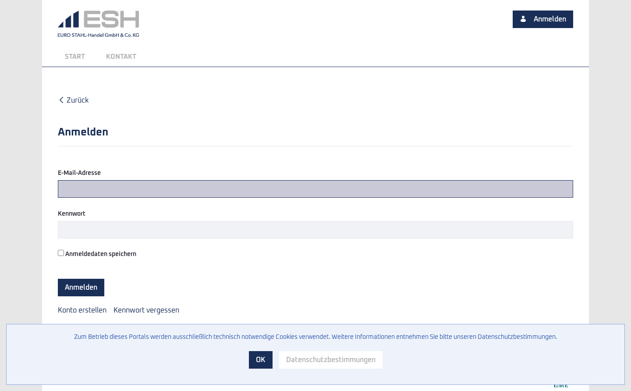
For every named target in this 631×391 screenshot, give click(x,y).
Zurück (73, 100)
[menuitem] (75, 57)
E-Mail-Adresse (79, 173)
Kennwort (71, 214)
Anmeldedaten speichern (97, 253)
